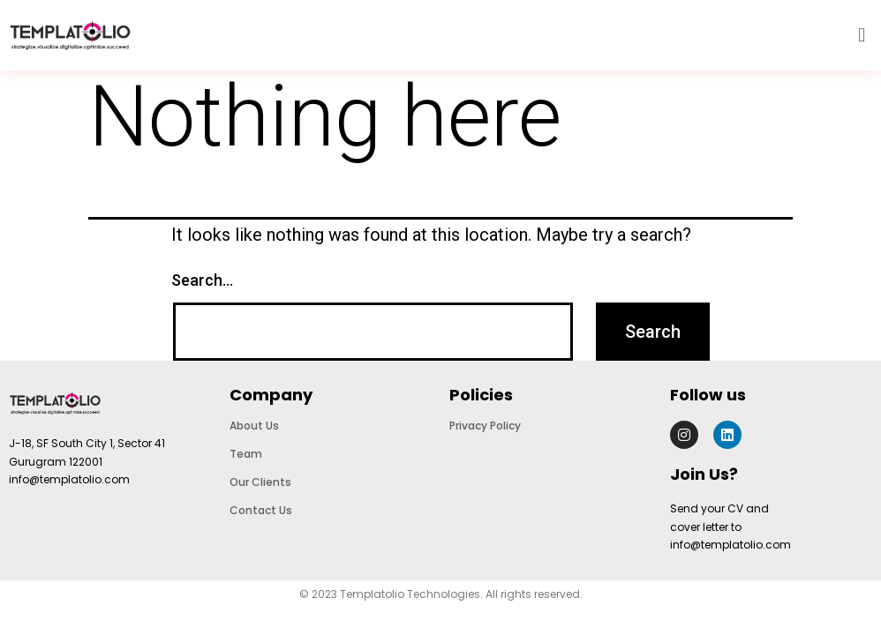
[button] (862, 35)
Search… (202, 280)
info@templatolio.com (69, 479)
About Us (254, 425)
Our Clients (260, 481)
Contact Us (261, 510)
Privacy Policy (485, 425)
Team (246, 453)
